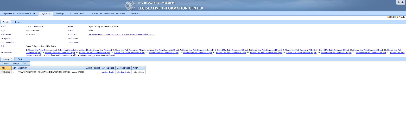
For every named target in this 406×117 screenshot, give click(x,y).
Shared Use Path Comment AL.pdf (371, 52)
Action (89, 68)
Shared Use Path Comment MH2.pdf (266, 52)
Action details (108, 72)
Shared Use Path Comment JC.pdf (163, 52)
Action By (23, 68)
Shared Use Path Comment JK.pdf (60, 55)
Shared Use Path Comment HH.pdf (266, 50)
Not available (138, 72)
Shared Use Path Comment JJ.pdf (197, 52)
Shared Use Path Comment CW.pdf (336, 52)
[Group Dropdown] (15, 63)
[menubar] (15, 63)
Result (97, 68)
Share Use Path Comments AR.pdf (130, 50)
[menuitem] (5, 63)
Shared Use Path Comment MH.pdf (94, 52)
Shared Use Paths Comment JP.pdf (60, 52)
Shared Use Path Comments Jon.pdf (197, 50)
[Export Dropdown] (25, 63)
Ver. (14, 68)
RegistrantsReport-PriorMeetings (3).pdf (97, 55)
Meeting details (123, 72)
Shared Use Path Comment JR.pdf (368, 50)
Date (3, 68)
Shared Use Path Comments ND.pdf (232, 50)
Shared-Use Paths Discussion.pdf (42, 50)
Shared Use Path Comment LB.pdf (129, 52)
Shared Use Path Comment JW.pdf (301, 52)
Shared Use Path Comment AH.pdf (300, 50)
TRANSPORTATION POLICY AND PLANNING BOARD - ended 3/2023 (121, 34)
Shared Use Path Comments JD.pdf (163, 50)
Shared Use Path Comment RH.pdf (334, 50)
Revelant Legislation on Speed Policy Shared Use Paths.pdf (86, 50)
